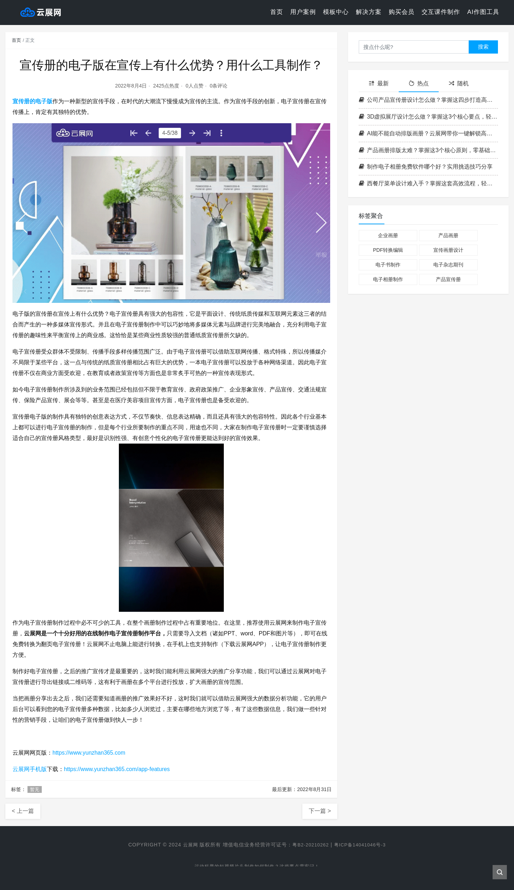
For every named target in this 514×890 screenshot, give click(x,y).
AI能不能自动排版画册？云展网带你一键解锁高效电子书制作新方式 (428, 133)
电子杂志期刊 (448, 265)
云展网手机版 (29, 769)
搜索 (483, 47)
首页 (276, 12)
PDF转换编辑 (388, 250)
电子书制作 (388, 265)
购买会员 (401, 12)
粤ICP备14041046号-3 (362, 845)
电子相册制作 (388, 279)
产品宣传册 (448, 279)
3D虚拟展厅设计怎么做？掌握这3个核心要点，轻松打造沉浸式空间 (428, 117)
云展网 (187, 845)
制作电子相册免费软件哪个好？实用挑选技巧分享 (426, 167)
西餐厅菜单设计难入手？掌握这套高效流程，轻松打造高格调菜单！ (428, 183)
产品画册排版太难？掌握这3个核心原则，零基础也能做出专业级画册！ (428, 150)
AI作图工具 (483, 12)
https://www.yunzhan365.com (89, 753)
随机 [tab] (459, 83)
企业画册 (388, 235)
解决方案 (369, 12)
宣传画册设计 (448, 250)
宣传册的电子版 (32, 101)
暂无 (34, 789)
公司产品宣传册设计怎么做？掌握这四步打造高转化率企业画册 (428, 100)
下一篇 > (320, 811)
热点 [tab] (419, 83)
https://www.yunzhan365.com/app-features (118, 769)
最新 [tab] (379, 83)
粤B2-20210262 (309, 845)
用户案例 (303, 12)
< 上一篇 (23, 811)
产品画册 (448, 235)
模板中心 (336, 12)
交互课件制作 (441, 12)
